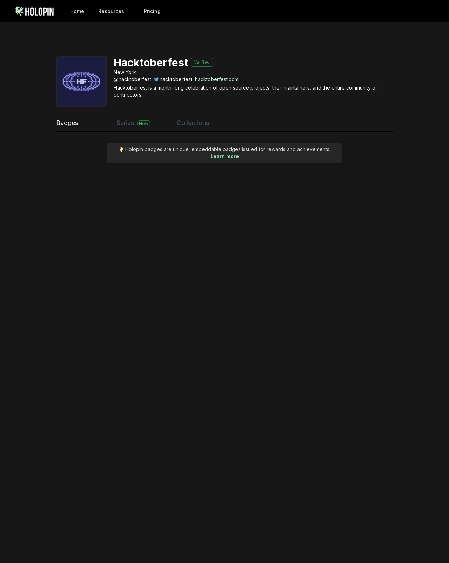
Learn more (224, 156)
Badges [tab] (67, 122)
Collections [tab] (193, 122)
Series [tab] (133, 122)
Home (77, 11)
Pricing (152, 11)
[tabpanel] (224, 156)
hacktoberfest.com (217, 79)
